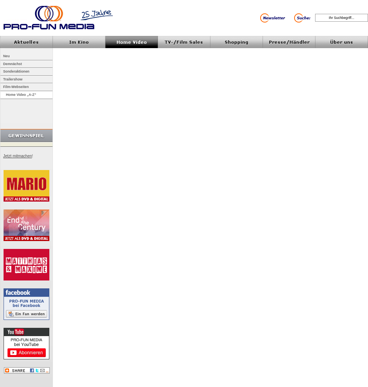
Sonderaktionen (16, 71)
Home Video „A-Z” (21, 95)
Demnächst (12, 64)
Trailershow (13, 79)
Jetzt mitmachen (17, 156)
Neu (6, 56)
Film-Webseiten (16, 87)
